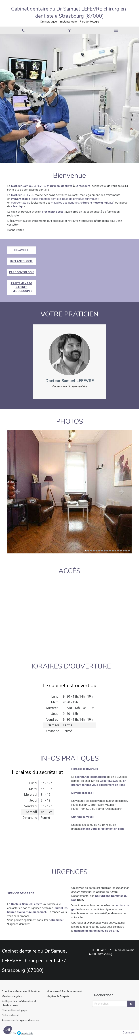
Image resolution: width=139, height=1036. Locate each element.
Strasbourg (82, 186)
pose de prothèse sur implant (80, 199)
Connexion (129, 1032)
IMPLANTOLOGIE (21, 261)
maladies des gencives (65, 202)
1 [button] (86, 550)
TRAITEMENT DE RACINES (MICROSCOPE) (21, 287)
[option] (69, 98)
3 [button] (91, 550)
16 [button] (126, 550)
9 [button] (107, 550)
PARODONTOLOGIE (21, 272)
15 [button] (124, 550)
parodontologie (20, 202)
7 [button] (102, 550)
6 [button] (99, 550)
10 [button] (110, 550)
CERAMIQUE (21, 250)
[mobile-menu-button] (116, 30)
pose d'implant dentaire (46, 199)
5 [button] (96, 550)
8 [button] (105, 550)
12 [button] (115, 550)
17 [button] (129, 550)
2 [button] (88, 550)
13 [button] (118, 550)
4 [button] (94, 550)
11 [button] (113, 550)
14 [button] (121, 550)
